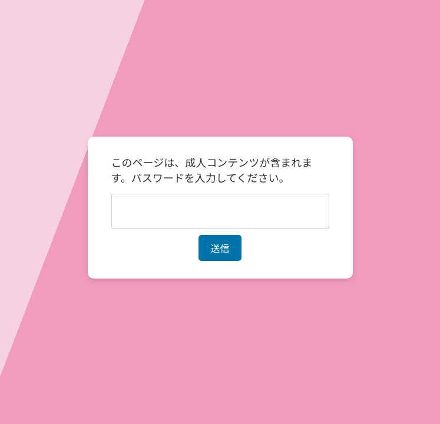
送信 (219, 248)
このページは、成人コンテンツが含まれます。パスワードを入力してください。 (212, 169)
